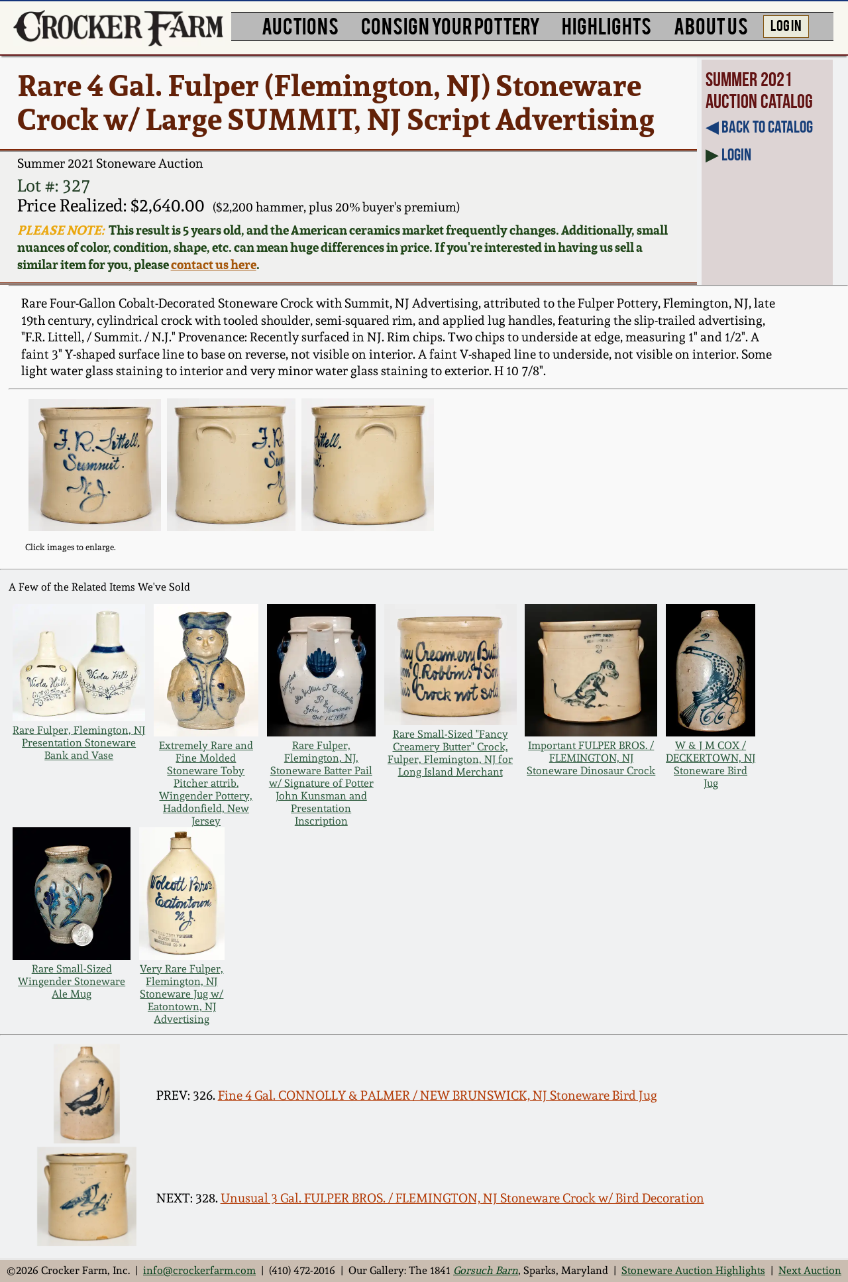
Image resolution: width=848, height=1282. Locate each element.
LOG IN (786, 24)
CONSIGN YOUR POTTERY (450, 25)
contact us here (213, 264)
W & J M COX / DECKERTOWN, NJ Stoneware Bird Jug (710, 764)
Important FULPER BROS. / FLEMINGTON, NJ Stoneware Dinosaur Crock (591, 758)
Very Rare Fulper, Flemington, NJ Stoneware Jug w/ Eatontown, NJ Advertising (181, 993)
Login (736, 154)
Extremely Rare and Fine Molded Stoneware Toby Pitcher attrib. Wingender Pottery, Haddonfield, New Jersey (206, 783)
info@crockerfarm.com (199, 1270)
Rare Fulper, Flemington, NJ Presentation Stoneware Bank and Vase (79, 743)
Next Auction (809, 1270)
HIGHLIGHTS (606, 25)
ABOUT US (711, 25)
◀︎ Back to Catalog (759, 126)
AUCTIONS (300, 25)
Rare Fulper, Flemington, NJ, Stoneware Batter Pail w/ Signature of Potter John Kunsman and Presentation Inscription (321, 783)
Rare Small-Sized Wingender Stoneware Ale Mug (71, 981)
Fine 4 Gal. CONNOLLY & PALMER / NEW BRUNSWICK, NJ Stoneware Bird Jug (437, 1095)
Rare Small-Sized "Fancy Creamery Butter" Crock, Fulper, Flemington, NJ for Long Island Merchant (450, 753)
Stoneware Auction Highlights (693, 1270)
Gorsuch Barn (485, 1270)
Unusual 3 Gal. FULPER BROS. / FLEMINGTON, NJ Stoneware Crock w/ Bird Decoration (462, 1198)
